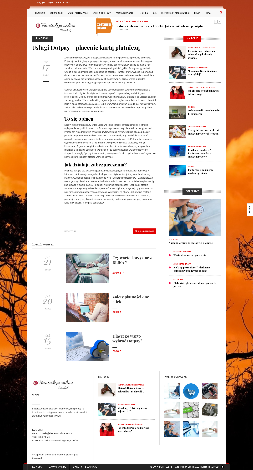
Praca (197, 12)
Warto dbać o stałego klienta (189, 255)
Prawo (208, 12)
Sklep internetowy (102, 12)
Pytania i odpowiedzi (125, 12)
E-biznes (144, 12)
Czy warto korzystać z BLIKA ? (132, 260)
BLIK (155, 12)
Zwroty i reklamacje (78, 12)
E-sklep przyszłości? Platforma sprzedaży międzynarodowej (200, 153)
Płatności (40, 12)
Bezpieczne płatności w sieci (175, 12)
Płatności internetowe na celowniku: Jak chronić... (132, 390)
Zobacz (118, 273)
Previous (216, 21)
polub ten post (144, 231)
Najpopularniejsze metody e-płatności (191, 242)
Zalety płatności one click (130, 299)
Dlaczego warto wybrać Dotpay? (127, 338)
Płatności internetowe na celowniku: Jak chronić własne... (202, 54)
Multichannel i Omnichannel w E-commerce (199, 114)
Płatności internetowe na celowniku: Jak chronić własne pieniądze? (161, 26)
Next (219, 21)
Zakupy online (56, 12)
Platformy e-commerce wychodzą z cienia (201, 171)
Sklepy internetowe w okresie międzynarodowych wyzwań (204, 133)
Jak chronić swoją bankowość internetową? (202, 92)
